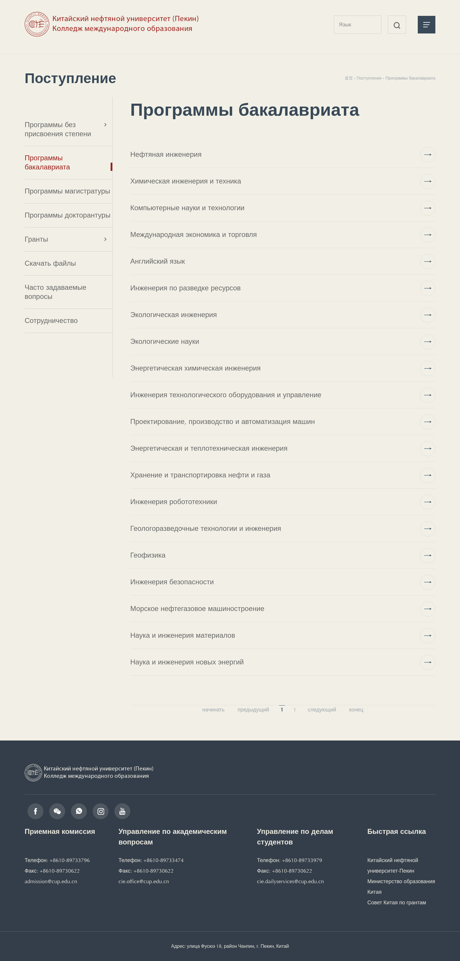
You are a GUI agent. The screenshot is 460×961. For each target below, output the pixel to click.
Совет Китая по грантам (396, 902)
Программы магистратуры (67, 191)
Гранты (36, 239)
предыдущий (253, 709)
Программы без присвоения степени (58, 129)
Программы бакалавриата (47, 162)
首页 (349, 78)
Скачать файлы (50, 263)
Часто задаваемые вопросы (55, 292)
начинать (213, 709)
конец (356, 709)
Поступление (369, 78)
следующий (322, 709)
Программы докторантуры (67, 215)
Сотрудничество (51, 320)
